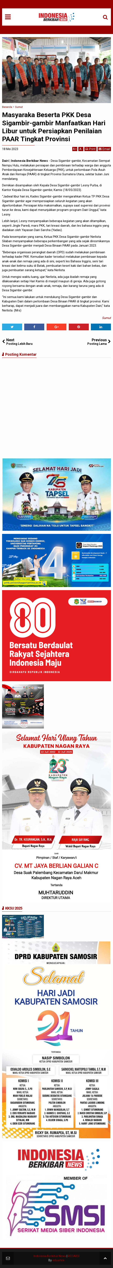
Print (90, 149)
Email (104, 149)
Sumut (106, 318)
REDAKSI (74, 1256)
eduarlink (58, 1260)
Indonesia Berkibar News (50, 1256)
